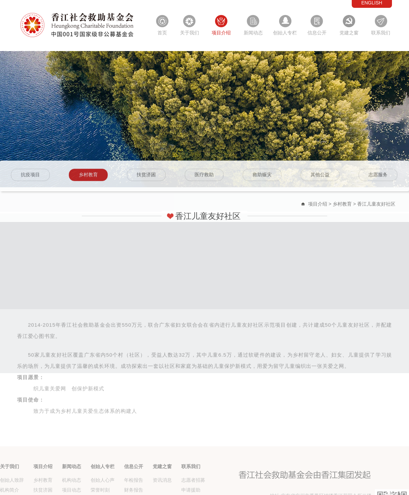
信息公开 (317, 32)
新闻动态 (253, 32)
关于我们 (189, 32)
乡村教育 (88, 176)
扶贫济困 (146, 176)
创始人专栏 (285, 32)
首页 (162, 32)
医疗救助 (204, 176)
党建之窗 (349, 32)
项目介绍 (221, 32)
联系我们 (380, 32)
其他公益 (320, 176)
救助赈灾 (262, 176)
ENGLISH (371, 2)
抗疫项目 (30, 176)
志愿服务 (378, 176)
